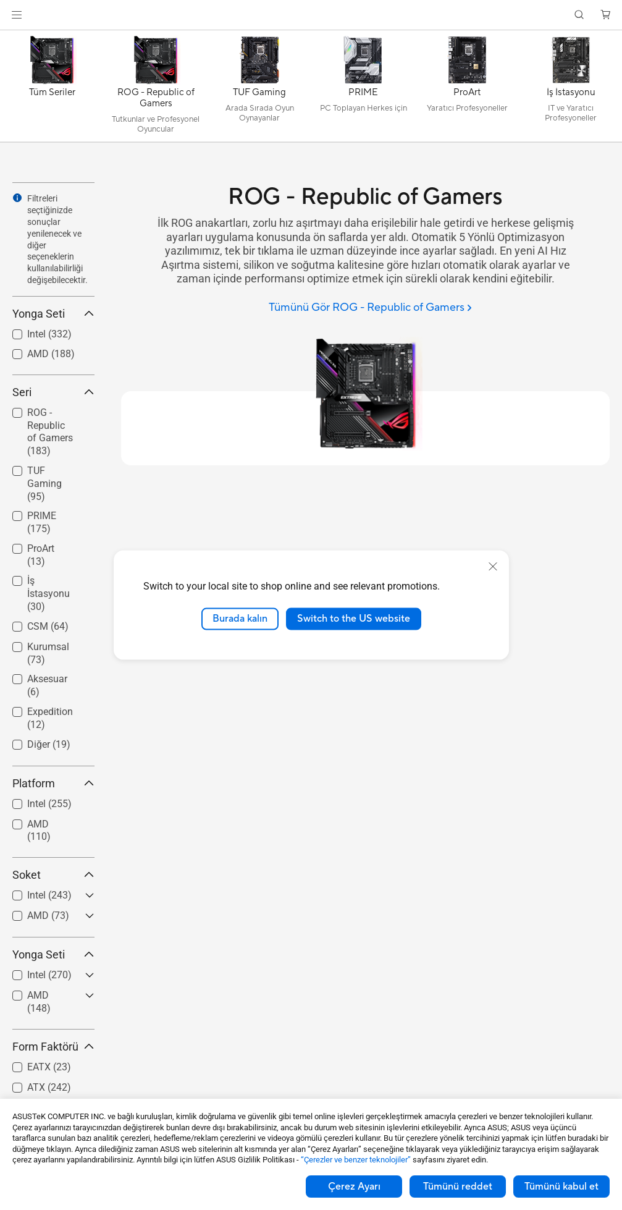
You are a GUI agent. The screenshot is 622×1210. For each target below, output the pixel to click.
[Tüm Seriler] (52, 89)
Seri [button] (53, 392)
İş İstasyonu (48, 593)
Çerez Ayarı (354, 1186)
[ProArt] (467, 89)
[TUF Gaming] (259, 89)
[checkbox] (48, 432)
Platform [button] (53, 783)
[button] (16, 14)
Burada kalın (239, 618)
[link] (311, 15)
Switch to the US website (353, 618)
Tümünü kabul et (561, 1186)
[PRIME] (363, 89)
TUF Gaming (44, 483)
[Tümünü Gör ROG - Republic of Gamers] (370, 308)
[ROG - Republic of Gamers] (156, 89)
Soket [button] (53, 874)
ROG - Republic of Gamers (50, 432)
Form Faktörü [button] (53, 1046)
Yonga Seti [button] (53, 313)
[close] (493, 567)
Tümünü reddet (457, 1186)
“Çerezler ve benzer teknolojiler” (356, 1159)
